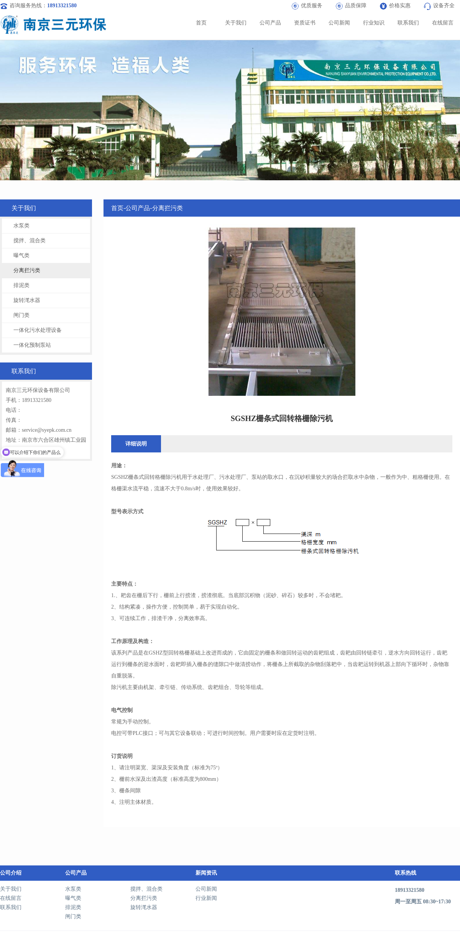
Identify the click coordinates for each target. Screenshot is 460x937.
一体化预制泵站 (32, 345)
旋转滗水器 (26, 300)
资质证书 (304, 23)
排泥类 (21, 285)
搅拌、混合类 (29, 240)
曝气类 (21, 255)
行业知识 (373, 23)
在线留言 (442, 23)
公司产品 (270, 23)
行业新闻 (206, 898)
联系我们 (408, 23)
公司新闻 (339, 23)
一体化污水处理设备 (37, 330)
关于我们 (235, 23)
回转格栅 (155, 477)
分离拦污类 (26, 270)
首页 (201, 23)
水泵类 (21, 226)
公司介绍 (10, 873)
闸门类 (21, 315)
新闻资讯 (206, 873)
